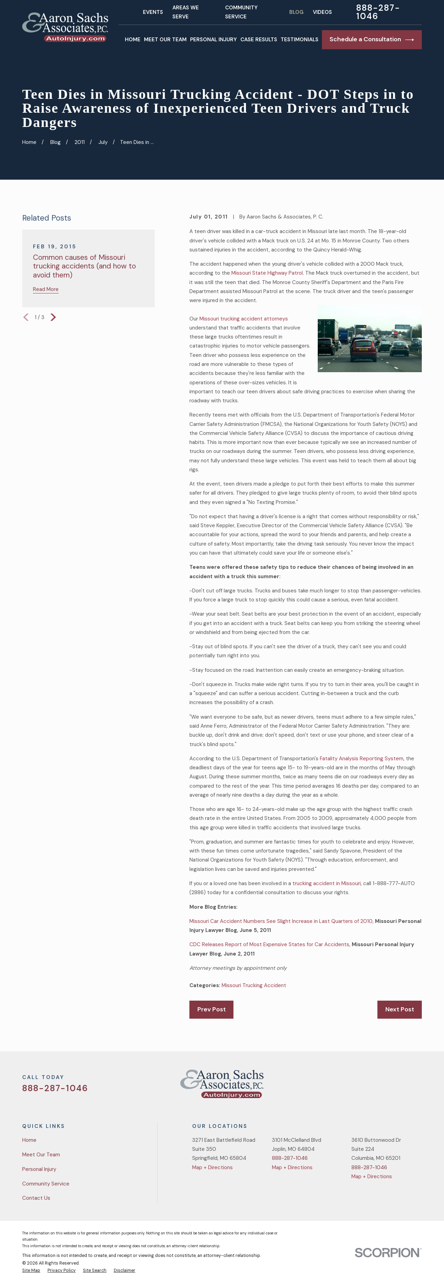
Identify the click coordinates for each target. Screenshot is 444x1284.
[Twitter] (368, 1086)
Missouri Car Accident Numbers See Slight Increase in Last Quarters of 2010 (281, 921)
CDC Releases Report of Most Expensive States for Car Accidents (269, 944)
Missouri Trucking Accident (254, 985)
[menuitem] (31, 1271)
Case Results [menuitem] (258, 39)
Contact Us (36, 1198)
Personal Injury (39, 1169)
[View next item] (53, 317)
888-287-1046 (378, 12)
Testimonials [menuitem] (299, 39)
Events (153, 12)
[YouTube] (401, 1086)
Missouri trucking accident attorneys (243, 318)
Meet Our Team (41, 1154)
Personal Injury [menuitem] (213, 39)
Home (29, 1140)
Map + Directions (212, 1167)
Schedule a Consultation (372, 39)
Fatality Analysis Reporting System (361, 758)
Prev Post (211, 1009)
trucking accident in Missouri (326, 883)
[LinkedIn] (418, 1086)
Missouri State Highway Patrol (267, 272)
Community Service (45, 1183)
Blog (296, 12)
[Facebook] (385, 1086)
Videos (322, 12)
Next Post (399, 1009)
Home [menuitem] (132, 39)
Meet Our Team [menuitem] (165, 39)
